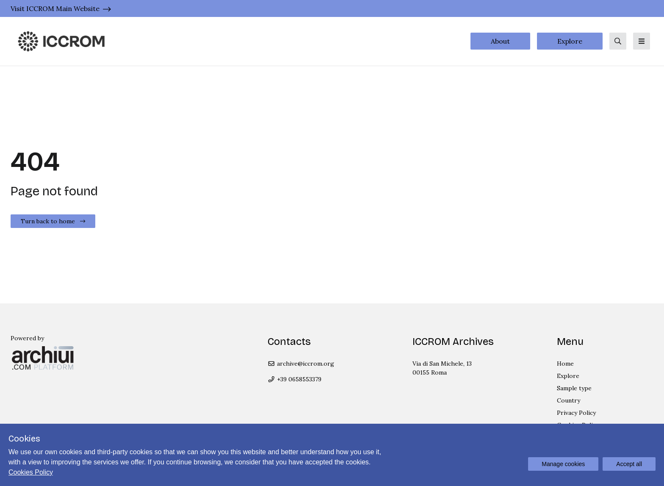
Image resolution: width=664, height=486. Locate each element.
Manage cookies (563, 464)
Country (568, 400)
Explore (569, 41)
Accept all (629, 464)
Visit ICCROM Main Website (55, 8)
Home (565, 363)
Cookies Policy (30, 472)
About (500, 41)
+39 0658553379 (294, 379)
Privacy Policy (576, 413)
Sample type (574, 388)
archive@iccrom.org (301, 363)
